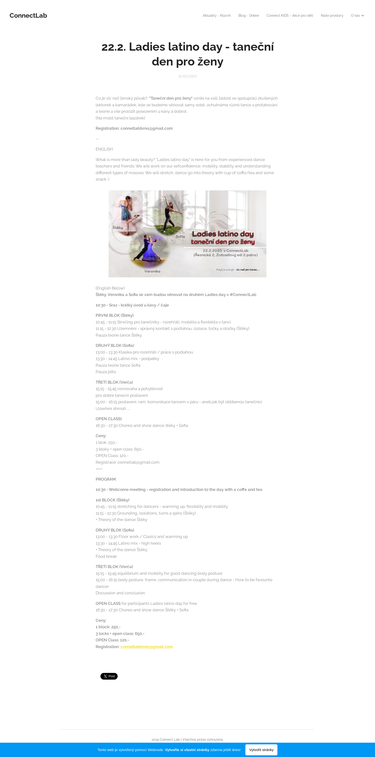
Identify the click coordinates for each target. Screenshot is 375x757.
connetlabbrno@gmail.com (147, 646)
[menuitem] (208, 15)
